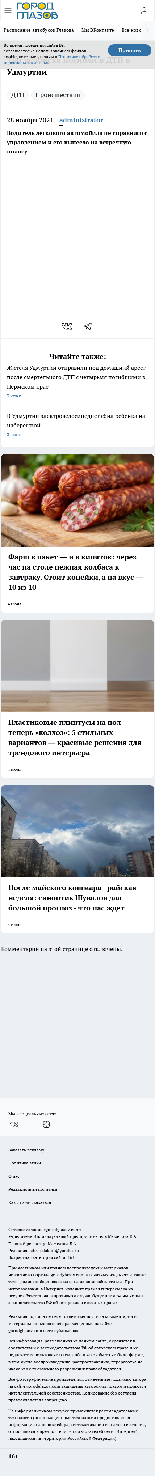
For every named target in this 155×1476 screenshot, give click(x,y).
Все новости (135, 30)
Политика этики (24, 1163)
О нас (14, 1176)
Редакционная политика (32, 1189)
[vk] (67, 326)
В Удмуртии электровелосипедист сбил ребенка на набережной (77, 425)
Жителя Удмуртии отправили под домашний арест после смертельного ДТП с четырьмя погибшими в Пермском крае (77, 382)
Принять (129, 50)
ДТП (17, 94)
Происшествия (57, 94)
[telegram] (90, 326)
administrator (81, 120)
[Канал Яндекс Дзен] (46, 1124)
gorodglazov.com (67, 1274)
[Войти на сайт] (144, 10)
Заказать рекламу (26, 1150)
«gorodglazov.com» (62, 1229)
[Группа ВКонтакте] (13, 1124)
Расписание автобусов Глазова (39, 30)
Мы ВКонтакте (97, 30)
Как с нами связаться (29, 1202)
